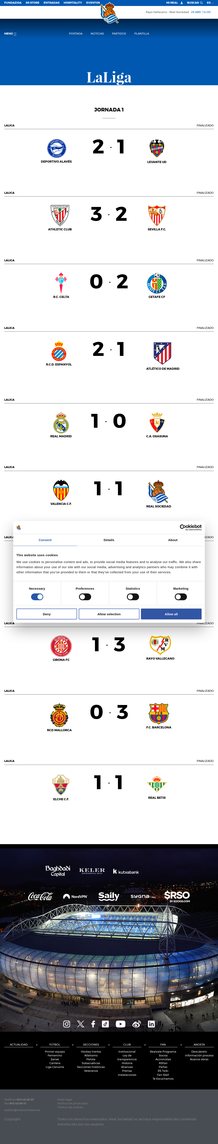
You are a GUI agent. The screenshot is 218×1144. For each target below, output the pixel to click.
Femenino (55, 1055)
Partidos (119, 33)
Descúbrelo (199, 1051)
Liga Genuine (55, 1067)
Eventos (93, 2)
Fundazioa (13, 2)
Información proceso (199, 1055)
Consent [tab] (45, 540)
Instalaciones (127, 1075)
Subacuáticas (91, 1063)
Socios (163, 1055)
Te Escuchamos (163, 1079)
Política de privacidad (72, 1103)
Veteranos (91, 1071)
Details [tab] (109, 540)
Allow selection (108, 614)
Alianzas (127, 1067)
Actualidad (19, 1044)
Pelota (90, 1059)
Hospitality (73, 2)
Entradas (51, 2)
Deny (47, 614)
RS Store (32, 2)
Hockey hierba (91, 1051)
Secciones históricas (91, 1067)
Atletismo (91, 1055)
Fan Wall (163, 1075)
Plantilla (141, 33)
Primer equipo (55, 1051)
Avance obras (199, 1059)
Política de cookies (70, 1107)
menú (10, 34)
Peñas (163, 1067)
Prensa (127, 1071)
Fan (163, 1044)
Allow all (171, 614)
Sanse (55, 1059)
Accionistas (163, 1059)
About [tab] (173, 540)
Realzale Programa (163, 1051)
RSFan (163, 1063)
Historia (127, 1063)
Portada (75, 33)
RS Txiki (163, 1071)
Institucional (127, 1051)
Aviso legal (64, 1099)
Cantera (54, 1063)
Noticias (97, 33)
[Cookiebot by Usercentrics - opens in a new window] (183, 527)
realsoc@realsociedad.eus (22, 1110)
